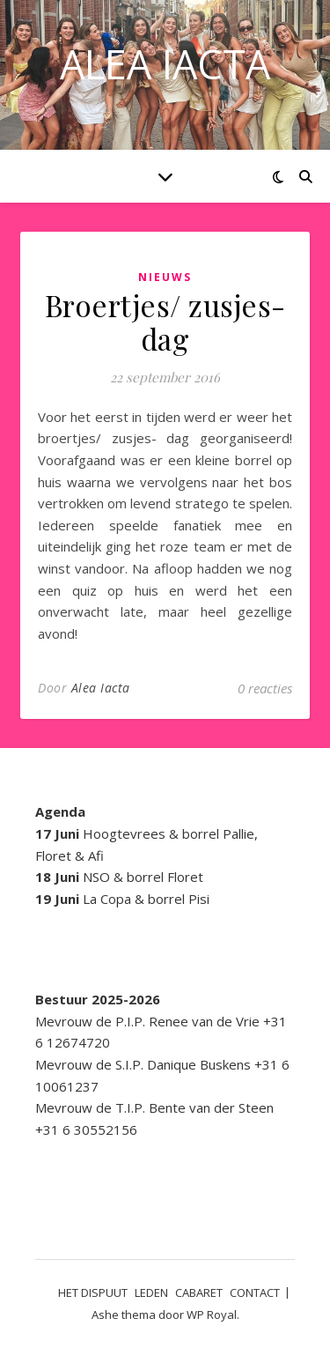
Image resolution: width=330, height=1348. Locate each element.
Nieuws (165, 277)
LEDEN (151, 1292)
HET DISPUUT (93, 1292)
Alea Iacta (100, 687)
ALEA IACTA (165, 64)
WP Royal (212, 1314)
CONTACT (255, 1292)
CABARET (199, 1292)
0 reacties (265, 688)
